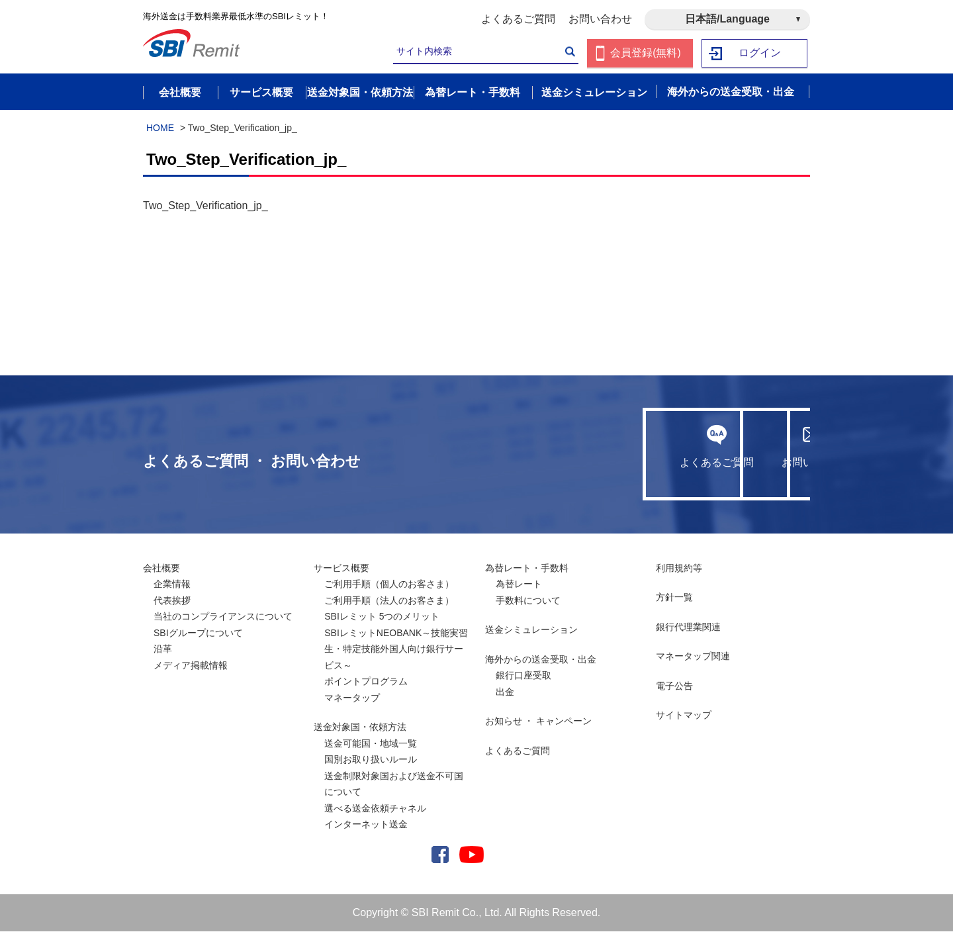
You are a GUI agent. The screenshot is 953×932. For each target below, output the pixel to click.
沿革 (163, 649)
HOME (160, 127)
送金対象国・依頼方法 (360, 727)
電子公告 (674, 685)
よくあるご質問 (518, 18)
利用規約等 (679, 568)
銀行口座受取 (523, 676)
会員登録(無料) (645, 53)
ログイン (760, 53)
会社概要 (161, 568)
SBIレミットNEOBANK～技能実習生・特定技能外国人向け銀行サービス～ (396, 649)
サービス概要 (341, 568)
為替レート (519, 584)
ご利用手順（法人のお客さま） (389, 600)
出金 (505, 691)
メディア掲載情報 (191, 665)
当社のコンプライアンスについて (223, 617)
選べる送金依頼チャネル (375, 808)
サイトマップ (683, 715)
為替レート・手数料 (526, 568)
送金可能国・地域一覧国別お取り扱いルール (370, 751)
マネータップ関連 (693, 656)
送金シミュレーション (531, 630)
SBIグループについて (198, 633)
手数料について (528, 600)
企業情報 (172, 584)
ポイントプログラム (366, 681)
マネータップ (352, 697)
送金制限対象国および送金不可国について (393, 784)
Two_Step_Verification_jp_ (205, 206)
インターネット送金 (366, 824)
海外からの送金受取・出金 (540, 659)
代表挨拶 (172, 600)
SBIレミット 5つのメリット (381, 617)
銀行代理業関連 (688, 627)
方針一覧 (674, 597)
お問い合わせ (600, 18)
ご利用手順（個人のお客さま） (389, 584)
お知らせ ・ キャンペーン (538, 721)
